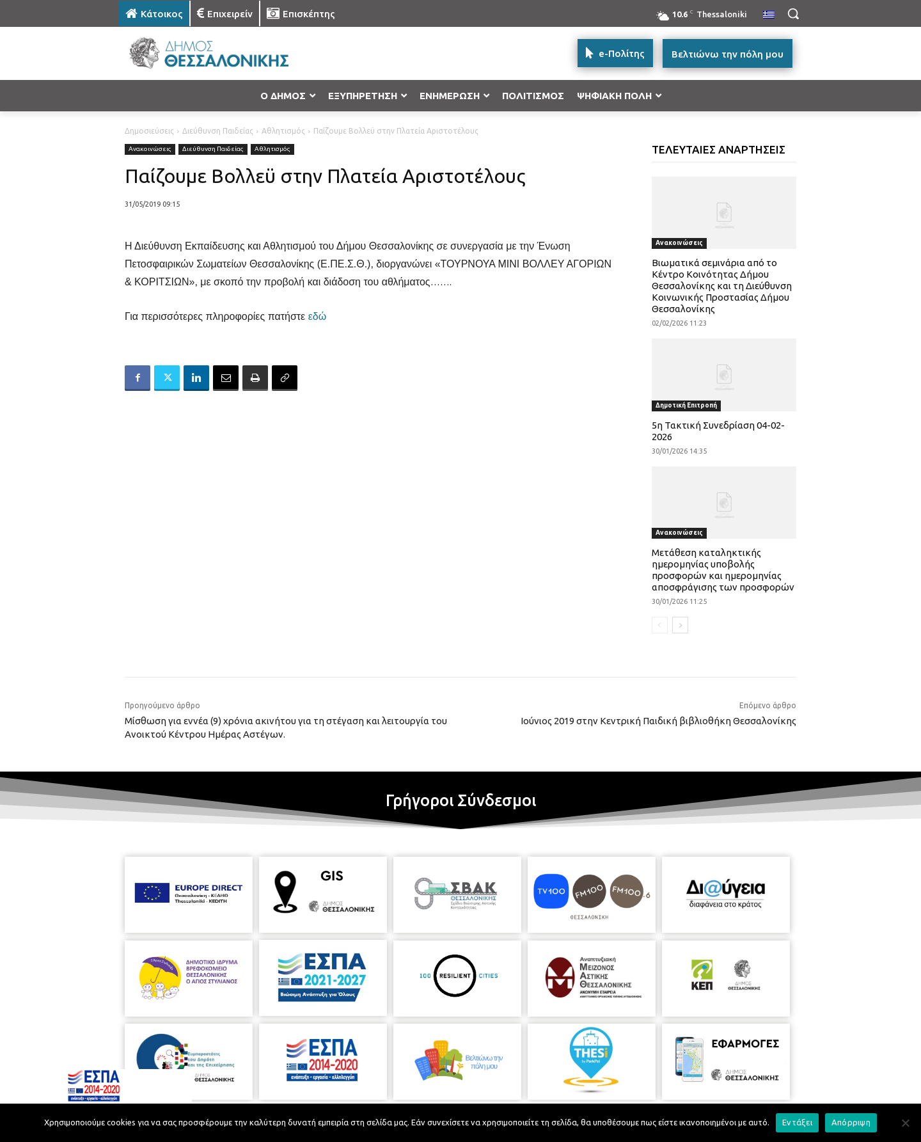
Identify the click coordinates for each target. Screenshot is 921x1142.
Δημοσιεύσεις (149, 131)
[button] (793, 13)
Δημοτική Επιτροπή (686, 405)
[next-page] (680, 625)
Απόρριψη (850, 1122)
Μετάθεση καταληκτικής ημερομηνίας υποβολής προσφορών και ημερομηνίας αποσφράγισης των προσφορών (723, 569)
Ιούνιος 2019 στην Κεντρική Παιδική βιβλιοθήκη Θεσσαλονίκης (658, 720)
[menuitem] (769, 15)
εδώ (317, 316)
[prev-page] (660, 625)
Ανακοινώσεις (150, 149)
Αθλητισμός (283, 131)
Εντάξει (797, 1122)
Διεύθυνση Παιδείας (217, 131)
